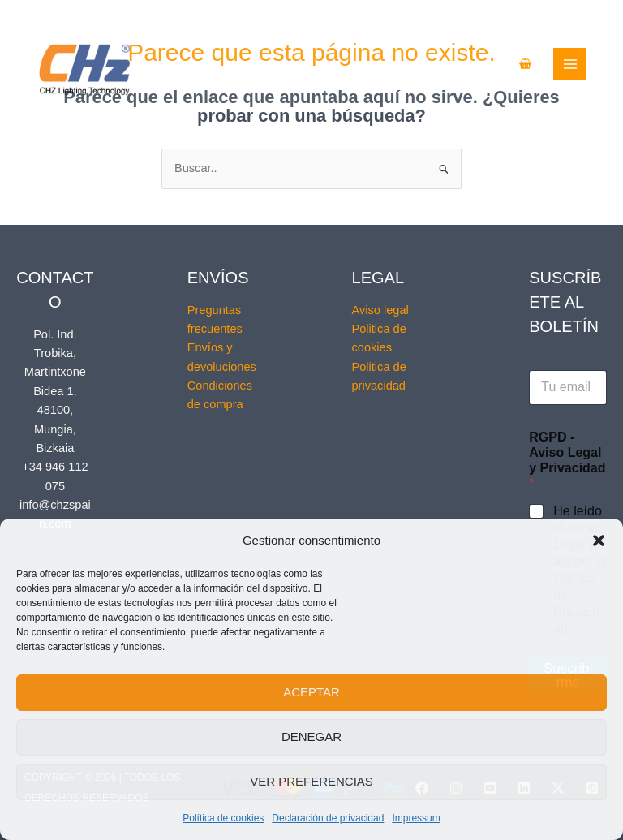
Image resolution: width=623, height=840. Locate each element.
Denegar (311, 736)
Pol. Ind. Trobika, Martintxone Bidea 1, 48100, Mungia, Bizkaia (55, 391)
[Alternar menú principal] (594, 65)
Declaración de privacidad (328, 818)
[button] (599, 540)
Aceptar (311, 692)
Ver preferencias (311, 781)
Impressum (416, 818)
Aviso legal (380, 310)
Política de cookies (223, 818)
